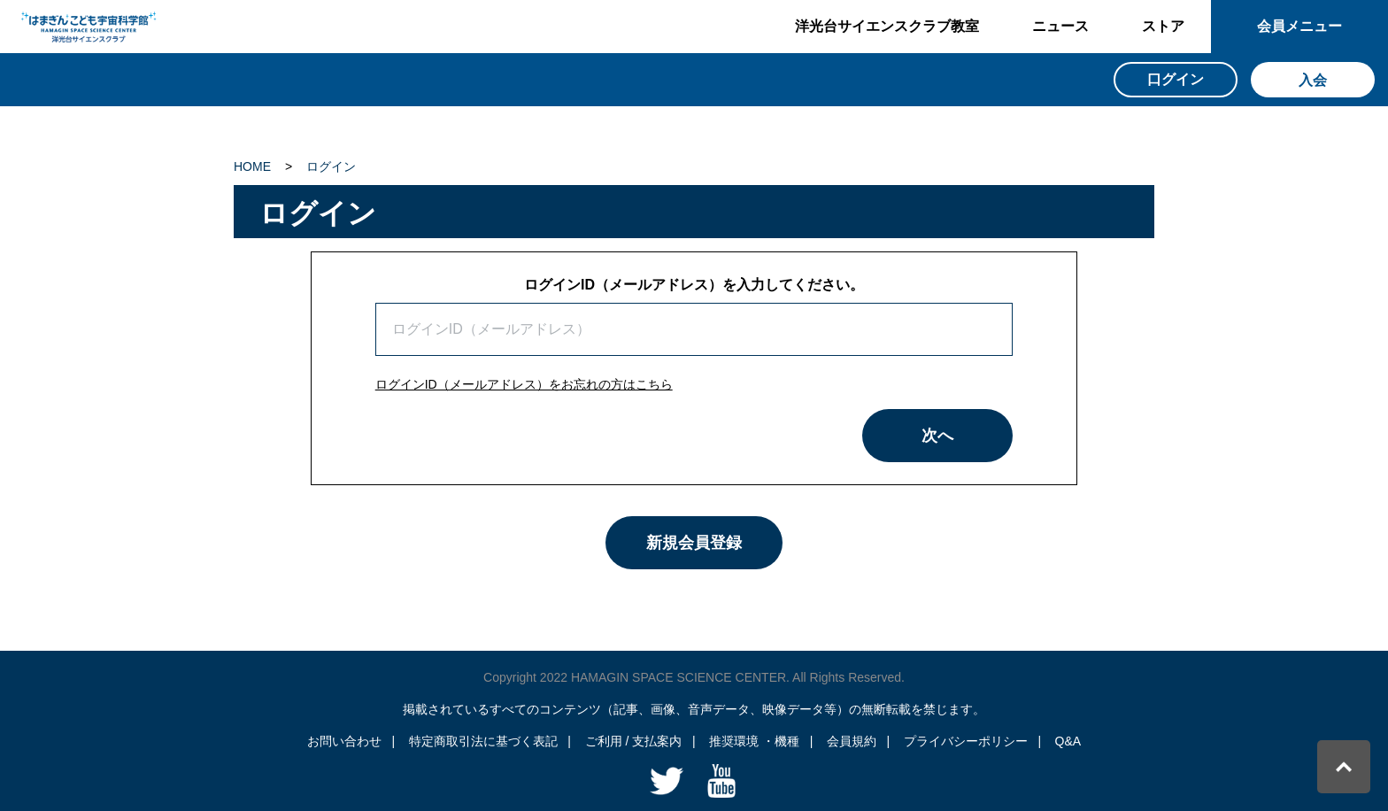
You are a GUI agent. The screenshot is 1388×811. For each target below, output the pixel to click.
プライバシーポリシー (966, 741)
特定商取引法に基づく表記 (483, 741)
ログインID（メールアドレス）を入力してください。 (694, 284)
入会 (1313, 80)
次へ (937, 435)
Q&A (1068, 741)
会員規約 (851, 741)
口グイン (1175, 79)
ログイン (331, 166)
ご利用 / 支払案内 (633, 741)
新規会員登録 (694, 543)
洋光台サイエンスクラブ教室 (887, 26)
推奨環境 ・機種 (754, 741)
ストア (1163, 26)
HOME (252, 166)
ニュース (1060, 26)
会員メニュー (1299, 26)
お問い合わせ (344, 741)
